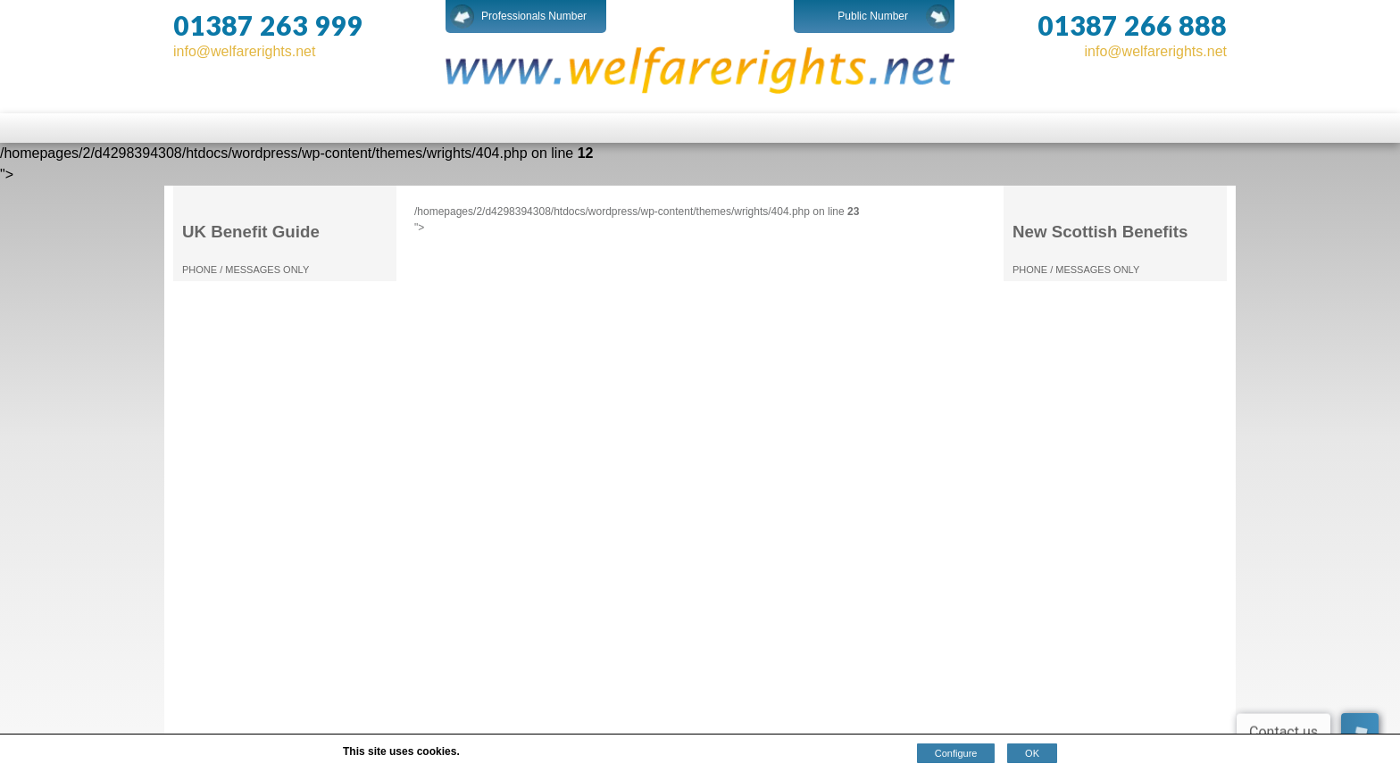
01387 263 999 (267, 25)
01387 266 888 (1132, 25)
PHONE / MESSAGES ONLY (245, 269)
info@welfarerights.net (244, 51)
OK (1032, 753)
